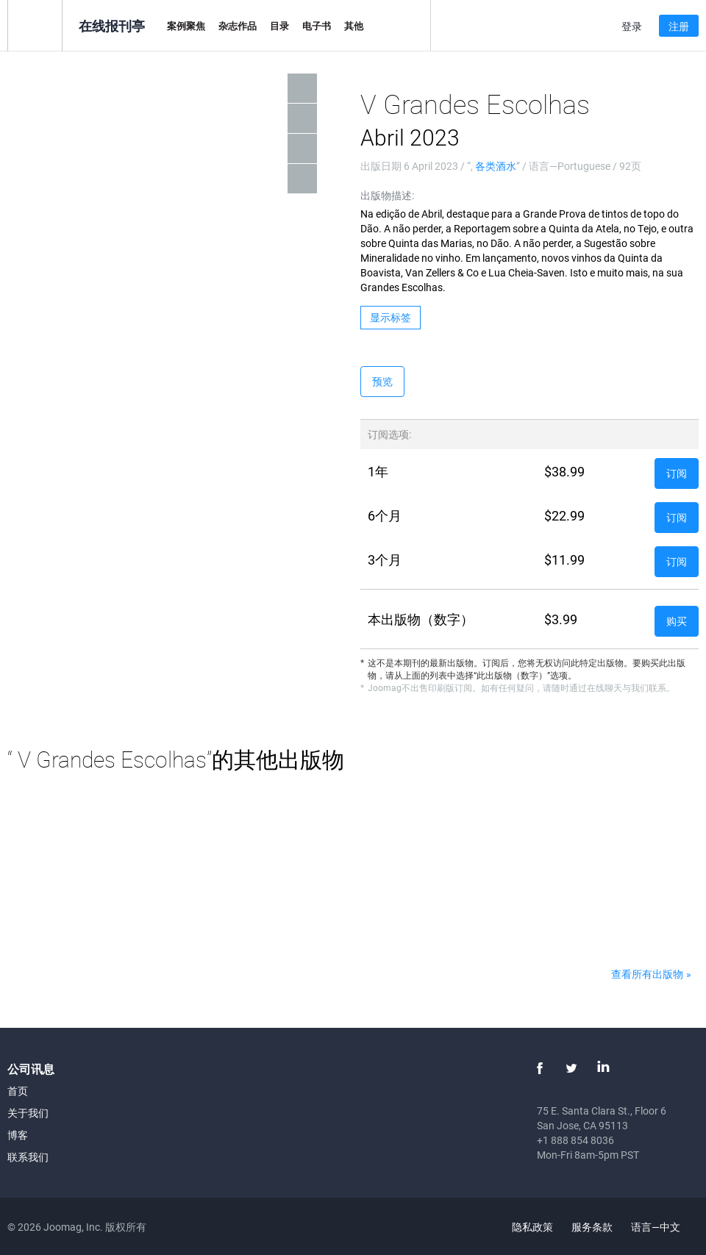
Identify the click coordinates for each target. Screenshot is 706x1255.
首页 (17, 1091)
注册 (678, 26)
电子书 (316, 25)
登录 (631, 26)
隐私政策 (532, 1227)
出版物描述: (387, 195)
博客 (17, 1135)
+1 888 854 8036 (575, 1140)
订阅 (676, 473)
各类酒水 (495, 166)
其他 (353, 25)
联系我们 (28, 1157)
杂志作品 (237, 25)
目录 (279, 25)
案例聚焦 (186, 25)
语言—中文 (664, 1227)
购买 (676, 621)
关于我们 (28, 1113)
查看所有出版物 (647, 974)
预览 (382, 381)
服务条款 (592, 1227)
